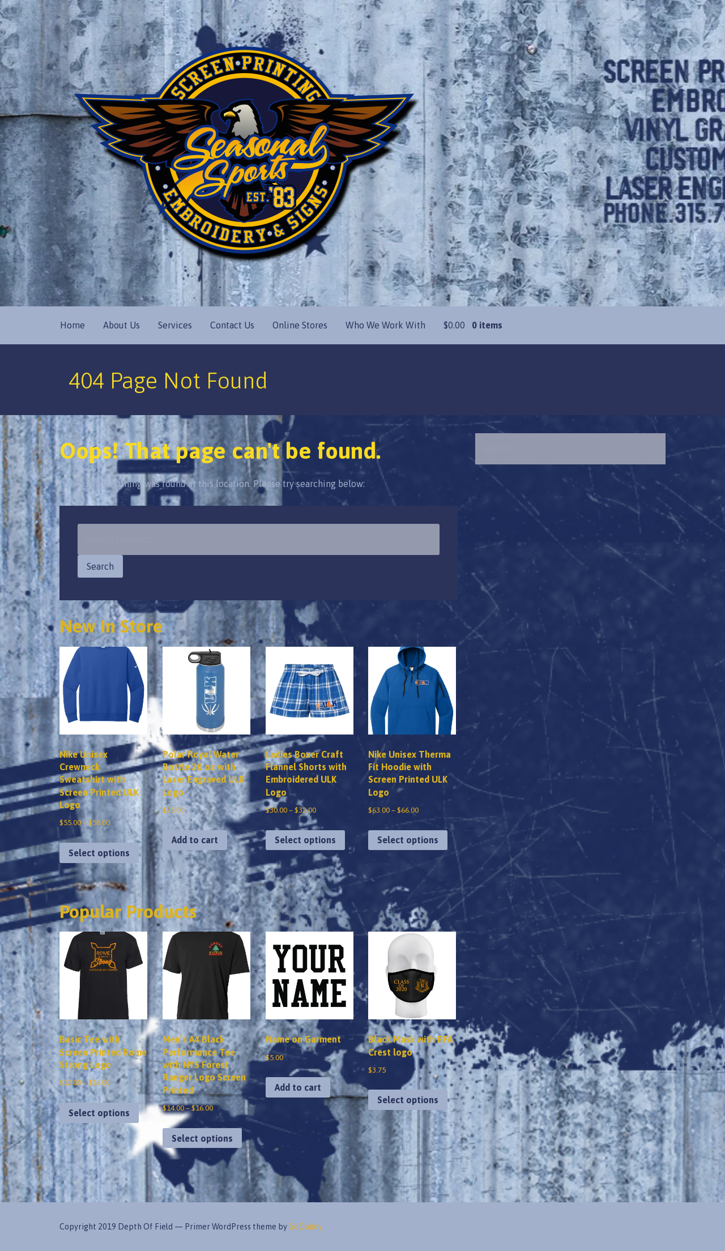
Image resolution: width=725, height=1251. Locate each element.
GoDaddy (305, 1226)
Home (72, 325)
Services (175, 325)
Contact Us (232, 325)
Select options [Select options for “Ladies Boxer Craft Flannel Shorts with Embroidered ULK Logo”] (305, 840)
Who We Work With (385, 325)
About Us (121, 325)
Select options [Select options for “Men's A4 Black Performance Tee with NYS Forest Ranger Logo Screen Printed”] (202, 1138)
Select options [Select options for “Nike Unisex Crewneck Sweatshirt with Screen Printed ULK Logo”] (99, 853)
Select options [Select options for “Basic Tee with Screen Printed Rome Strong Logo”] (99, 1113)
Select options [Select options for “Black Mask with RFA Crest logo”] (407, 1100)
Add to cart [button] (195, 840)
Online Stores (299, 325)
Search (100, 566)
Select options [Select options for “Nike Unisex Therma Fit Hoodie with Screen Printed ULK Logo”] (407, 840)
